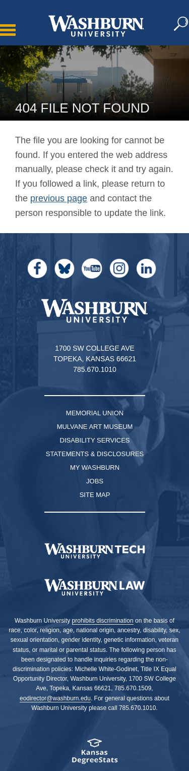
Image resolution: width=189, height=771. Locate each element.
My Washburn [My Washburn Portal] (94, 467)
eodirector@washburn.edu (55, 698)
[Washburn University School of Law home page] (94, 587)
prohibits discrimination (103, 620)
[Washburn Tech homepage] (94, 551)
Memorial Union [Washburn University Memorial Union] (94, 413)
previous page (58, 198)
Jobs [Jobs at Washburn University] (94, 481)
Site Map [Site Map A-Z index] (95, 495)
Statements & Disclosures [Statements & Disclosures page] (95, 454)
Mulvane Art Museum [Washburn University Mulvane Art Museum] (95, 426)
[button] (181, 24)
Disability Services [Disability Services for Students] (95, 440)
